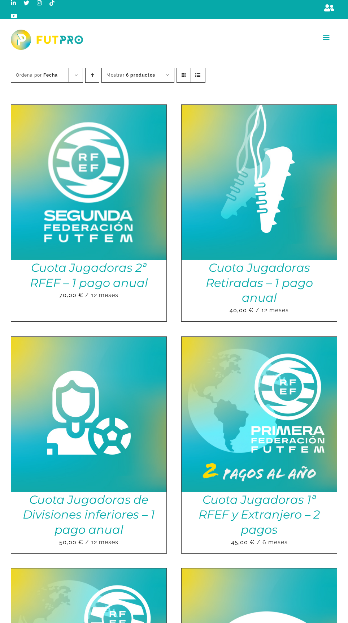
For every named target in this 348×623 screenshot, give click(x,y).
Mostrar (130, 75)
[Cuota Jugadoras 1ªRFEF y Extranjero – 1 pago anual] (88, 573)
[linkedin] (13, 3)
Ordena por (37, 75)
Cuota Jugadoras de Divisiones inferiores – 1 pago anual (89, 515)
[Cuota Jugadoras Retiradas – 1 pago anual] (259, 109)
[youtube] (14, 16)
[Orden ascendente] (92, 75)
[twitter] (26, 3)
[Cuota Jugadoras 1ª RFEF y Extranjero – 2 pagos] (259, 341)
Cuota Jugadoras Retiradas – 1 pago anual (259, 283)
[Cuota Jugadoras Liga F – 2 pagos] (259, 573)
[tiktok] (52, 3)
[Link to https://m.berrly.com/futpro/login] (329, 8)
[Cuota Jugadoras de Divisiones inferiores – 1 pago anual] (88, 341)
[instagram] (39, 3)
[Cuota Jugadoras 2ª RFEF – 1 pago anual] (88, 109)
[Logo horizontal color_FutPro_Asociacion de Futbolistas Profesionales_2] (47, 32)
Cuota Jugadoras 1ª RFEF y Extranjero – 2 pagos (259, 515)
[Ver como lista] (198, 75)
